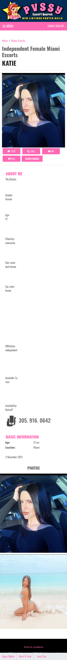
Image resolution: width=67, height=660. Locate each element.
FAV (51, 151)
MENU (7, 26)
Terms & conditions (33, 647)
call (31, 151)
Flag (11, 158)
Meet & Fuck (25, 656)
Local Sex (41, 656)
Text (11, 151)
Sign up (60, 26)
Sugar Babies (32, 158)
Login (51, 26)
